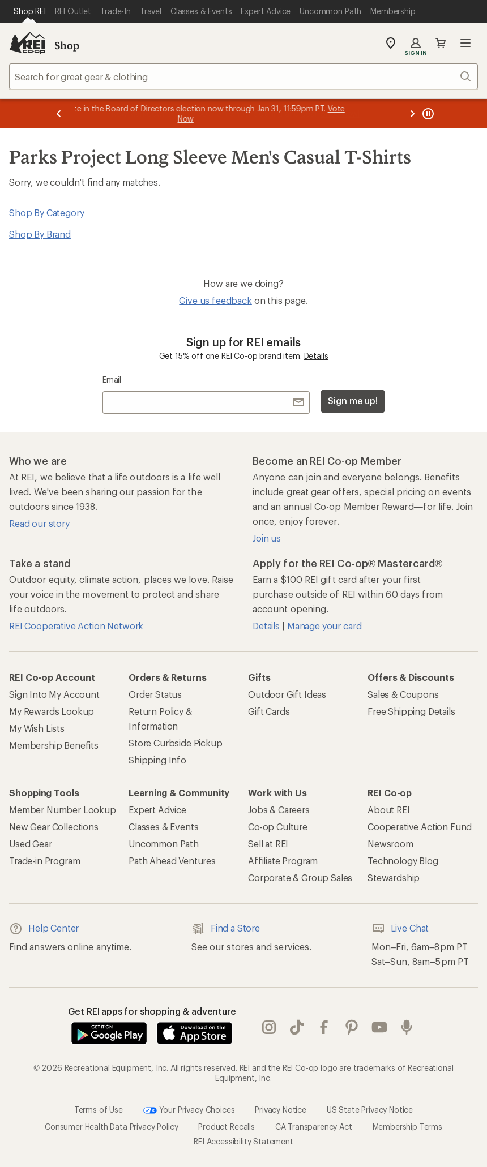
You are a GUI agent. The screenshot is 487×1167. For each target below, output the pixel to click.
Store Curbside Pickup (176, 742)
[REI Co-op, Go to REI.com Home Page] (27, 43)
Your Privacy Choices (189, 1110)
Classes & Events (163, 826)
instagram (269, 1027)
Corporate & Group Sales (300, 877)
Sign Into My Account (54, 694)
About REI (389, 809)
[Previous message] (59, 114)
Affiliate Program (283, 860)
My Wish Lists (37, 728)
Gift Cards (268, 711)
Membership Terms (407, 1126)
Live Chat (400, 929)
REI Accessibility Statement (243, 1141)
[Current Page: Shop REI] (29, 11)
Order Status (155, 694)
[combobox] (243, 76)
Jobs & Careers (279, 809)
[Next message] (412, 114)
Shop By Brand (40, 234)
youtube (379, 1027)
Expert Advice (157, 809)
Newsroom (390, 843)
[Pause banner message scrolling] (427, 114)
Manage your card (324, 625)
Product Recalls (226, 1126)
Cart (440, 43)
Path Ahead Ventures (172, 860)
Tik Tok (297, 1027)
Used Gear (30, 843)
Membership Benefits (54, 745)
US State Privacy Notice (370, 1109)
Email (111, 379)
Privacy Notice (280, 1109)
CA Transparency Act (313, 1126)
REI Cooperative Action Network (76, 625)
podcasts (407, 1027)
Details (316, 356)
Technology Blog (403, 860)
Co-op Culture (277, 826)
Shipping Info (157, 759)
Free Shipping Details (411, 711)
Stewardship (394, 877)
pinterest (352, 1027)
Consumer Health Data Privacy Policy (111, 1126)
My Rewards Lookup (51, 711)
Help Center (44, 929)
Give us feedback (215, 300)
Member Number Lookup (62, 809)
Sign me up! (353, 400)
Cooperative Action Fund (420, 826)
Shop (66, 45)
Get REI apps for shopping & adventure (152, 1011)
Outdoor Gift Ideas (287, 694)
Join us (267, 538)
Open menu (465, 43)
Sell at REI (268, 843)
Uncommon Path (164, 843)
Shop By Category (46, 212)
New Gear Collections (54, 826)
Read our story (39, 523)
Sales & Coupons (403, 694)
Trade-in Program (44, 860)
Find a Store (225, 929)
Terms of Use (98, 1109)
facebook (324, 1027)
